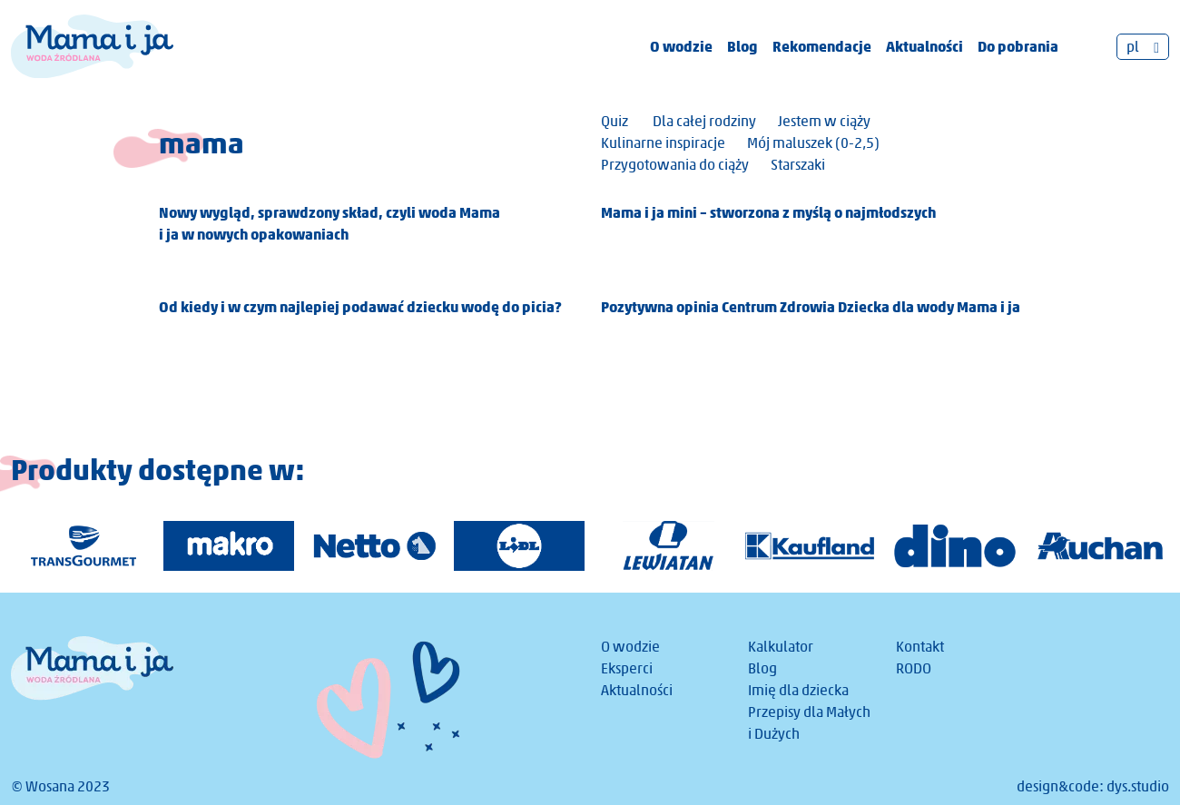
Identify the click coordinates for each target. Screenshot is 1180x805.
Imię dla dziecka (798, 690)
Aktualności (924, 46)
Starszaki (798, 164)
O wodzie (681, 46)
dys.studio (1137, 786)
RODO (913, 668)
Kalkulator (780, 646)
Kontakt (920, 646)
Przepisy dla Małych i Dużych (809, 722)
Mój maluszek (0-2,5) (813, 143)
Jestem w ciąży (824, 121)
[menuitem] (1142, 47)
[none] (1142, 47)
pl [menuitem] (1132, 46)
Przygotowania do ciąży (675, 164)
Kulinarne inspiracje (663, 143)
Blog (742, 46)
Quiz (614, 121)
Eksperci (627, 668)
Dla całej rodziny (704, 121)
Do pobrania (1018, 46)
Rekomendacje (821, 46)
